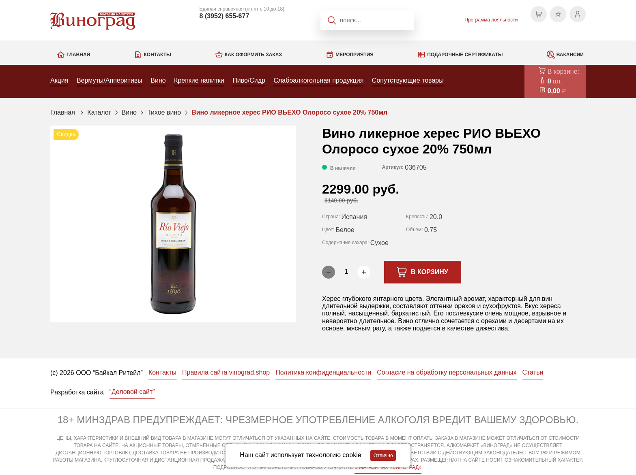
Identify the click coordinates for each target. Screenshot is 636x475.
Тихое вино (164, 112)
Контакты (157, 55)
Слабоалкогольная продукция (318, 80)
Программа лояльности (491, 20)
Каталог (99, 112)
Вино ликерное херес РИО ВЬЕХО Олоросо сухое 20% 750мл (289, 112)
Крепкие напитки (199, 80)
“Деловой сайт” (132, 391)
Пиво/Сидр (248, 80)
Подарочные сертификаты (465, 55)
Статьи (533, 372)
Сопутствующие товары (408, 80)
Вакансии (570, 55)
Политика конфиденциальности (323, 372)
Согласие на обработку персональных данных (446, 372)
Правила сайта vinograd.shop (226, 372)
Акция (59, 80)
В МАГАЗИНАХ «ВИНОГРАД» (388, 467)
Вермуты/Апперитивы (109, 80)
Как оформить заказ (253, 55)
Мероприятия (354, 55)
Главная (78, 55)
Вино (157, 80)
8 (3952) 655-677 (224, 16)
